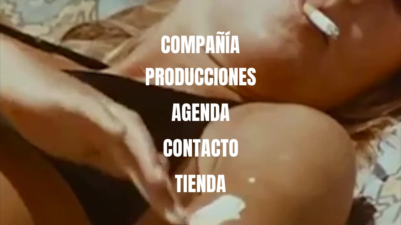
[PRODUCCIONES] (200, 77)
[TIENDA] (200, 184)
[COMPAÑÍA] (200, 45)
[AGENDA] (200, 112)
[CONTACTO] (201, 148)
